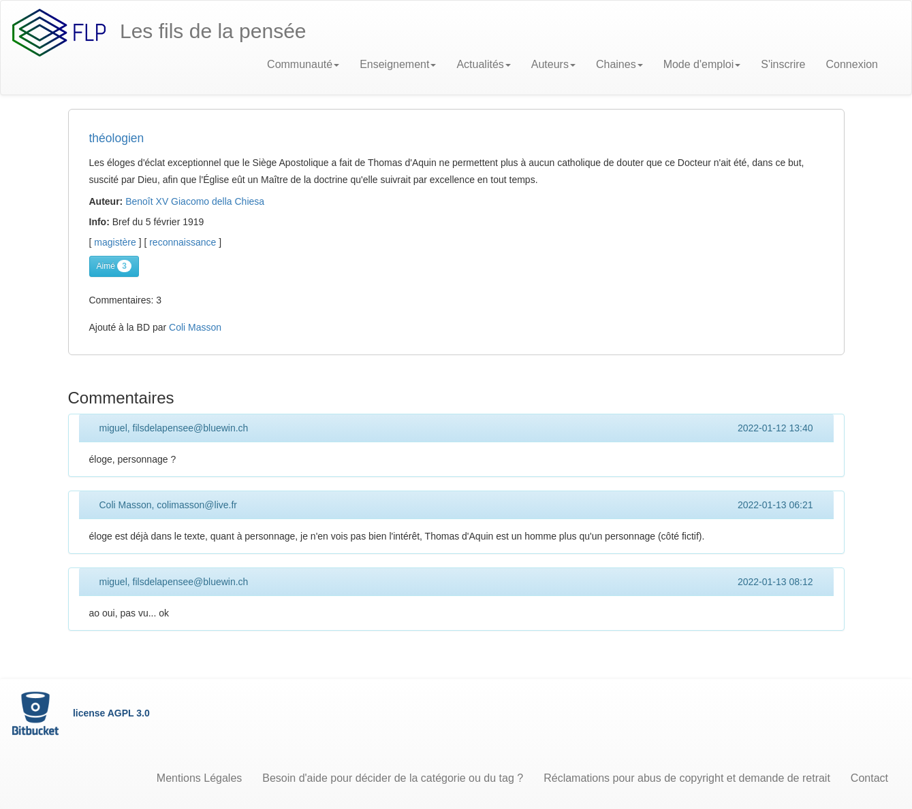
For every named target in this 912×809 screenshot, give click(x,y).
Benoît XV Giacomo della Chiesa (194, 201)
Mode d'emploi (702, 64)
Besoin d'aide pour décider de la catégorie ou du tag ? (392, 778)
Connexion (852, 64)
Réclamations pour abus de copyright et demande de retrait (687, 778)
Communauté (303, 64)
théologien (116, 138)
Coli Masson (195, 327)
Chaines (619, 64)
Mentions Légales (199, 778)
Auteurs (553, 64)
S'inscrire (783, 64)
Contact (869, 778)
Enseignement (398, 64)
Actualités (483, 64)
